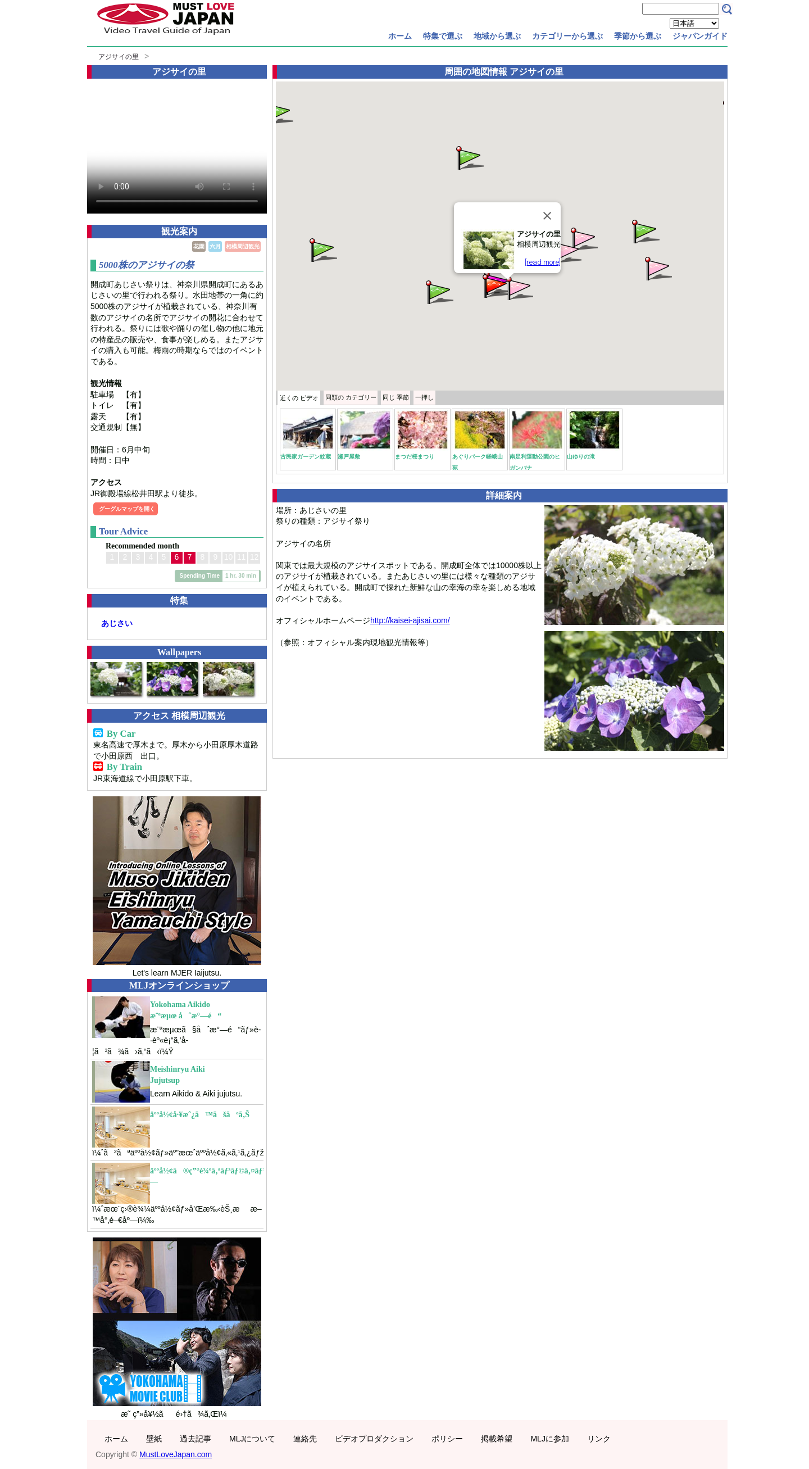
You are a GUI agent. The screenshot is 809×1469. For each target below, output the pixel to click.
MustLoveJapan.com (175, 1454)
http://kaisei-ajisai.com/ (410, 620)
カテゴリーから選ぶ (567, 35)
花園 (198, 246)
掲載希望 (496, 1438)
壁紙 (154, 1438)
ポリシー (447, 1438)
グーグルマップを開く (127, 509)
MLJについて (252, 1438)
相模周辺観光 (243, 246)
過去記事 (195, 1438)
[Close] (547, 215)
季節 (396, 397)
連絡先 (305, 1438)
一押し (424, 397)
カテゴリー (350, 397)
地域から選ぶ (497, 35)
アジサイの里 (118, 57)
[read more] (543, 262)
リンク (599, 1438)
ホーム (400, 35)
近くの (299, 398)
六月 (215, 246)
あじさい (117, 623)
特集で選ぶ (442, 35)
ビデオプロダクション (374, 1438)
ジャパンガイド (700, 35)
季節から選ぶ (637, 35)
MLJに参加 (549, 1438)
